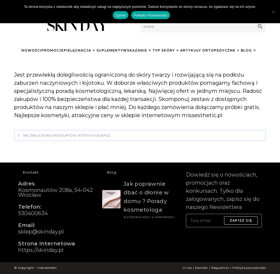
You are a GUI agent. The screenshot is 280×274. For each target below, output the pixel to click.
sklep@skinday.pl (41, 231)
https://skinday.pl (41, 250)
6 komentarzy (163, 217)
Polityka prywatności (249, 268)
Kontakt (201, 268)
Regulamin (220, 268)
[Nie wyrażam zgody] (273, 11)
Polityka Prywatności (150, 15)
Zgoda (120, 15)
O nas (187, 268)
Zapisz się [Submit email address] (241, 220)
